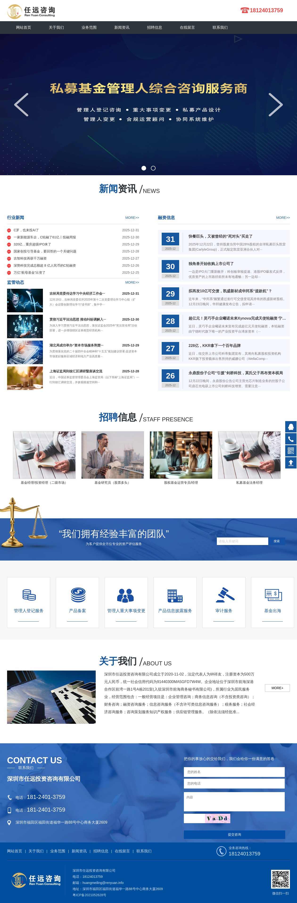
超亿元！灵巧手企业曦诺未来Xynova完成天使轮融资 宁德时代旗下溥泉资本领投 (238, 318)
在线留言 (122, 851)
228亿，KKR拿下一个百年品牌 (215, 346)
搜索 (277, 541)
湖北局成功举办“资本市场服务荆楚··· (76, 345)
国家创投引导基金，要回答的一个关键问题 (45, 251)
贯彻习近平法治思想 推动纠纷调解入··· (78, 319)
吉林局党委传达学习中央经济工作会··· (77, 293)
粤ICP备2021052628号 (89, 895)
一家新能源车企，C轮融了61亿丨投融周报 (45, 237)
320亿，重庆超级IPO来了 (32, 244)
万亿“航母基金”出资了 (29, 272)
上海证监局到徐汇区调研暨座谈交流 (76, 371)
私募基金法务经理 (249, 482)
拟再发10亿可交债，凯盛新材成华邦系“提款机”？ (230, 291)
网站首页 (23, 27)
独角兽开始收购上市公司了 (211, 264)
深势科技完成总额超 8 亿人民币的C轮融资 (45, 265)
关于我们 (36, 851)
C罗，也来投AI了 (26, 230)
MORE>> (132, 218)
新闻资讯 (79, 851)
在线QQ (291, 426)
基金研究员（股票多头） (113, 482)
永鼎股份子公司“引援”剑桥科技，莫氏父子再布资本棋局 (236, 373)
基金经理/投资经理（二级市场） (44, 482)
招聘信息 (100, 851)
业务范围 (57, 851)
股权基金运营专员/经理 (181, 482)
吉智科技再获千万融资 (30, 258)
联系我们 (144, 851)
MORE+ (277, 688)
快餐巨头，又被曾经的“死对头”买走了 (221, 236)
